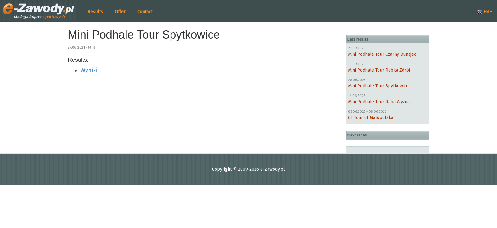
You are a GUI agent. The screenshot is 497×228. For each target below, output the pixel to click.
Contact (144, 12)
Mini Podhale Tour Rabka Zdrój (379, 70)
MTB (91, 47)
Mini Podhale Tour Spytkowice (378, 86)
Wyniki (89, 70)
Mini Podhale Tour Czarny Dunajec (382, 54)
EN (484, 12)
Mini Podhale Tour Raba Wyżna (379, 101)
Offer (120, 12)
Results (95, 12)
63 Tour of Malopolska (370, 117)
